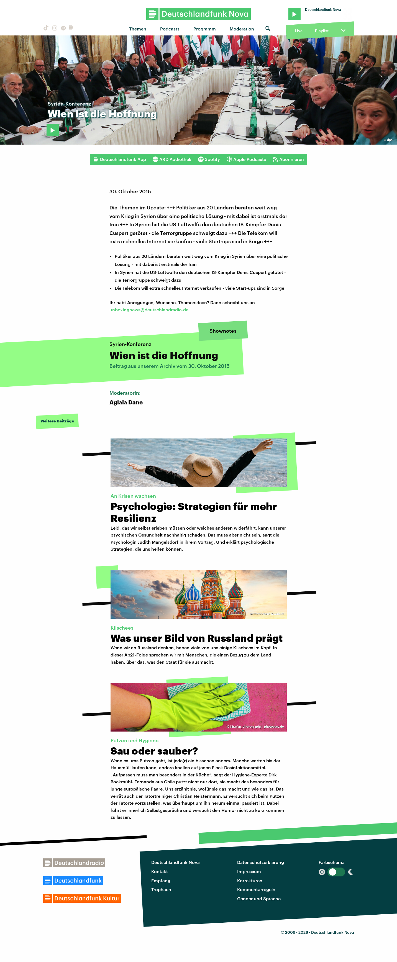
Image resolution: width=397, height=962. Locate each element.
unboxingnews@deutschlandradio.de (148, 309)
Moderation (242, 28)
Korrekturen (249, 880)
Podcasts (170, 28)
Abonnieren (288, 159)
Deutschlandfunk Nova (175, 862)
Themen (137, 28)
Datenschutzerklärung (260, 862)
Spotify (209, 159)
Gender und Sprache (259, 898)
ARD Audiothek (172, 159)
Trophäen (161, 889)
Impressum (249, 871)
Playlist (322, 30)
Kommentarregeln (256, 889)
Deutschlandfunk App (119, 159)
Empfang (160, 880)
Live (299, 30)
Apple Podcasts (246, 159)
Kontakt (159, 871)
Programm (204, 28)
